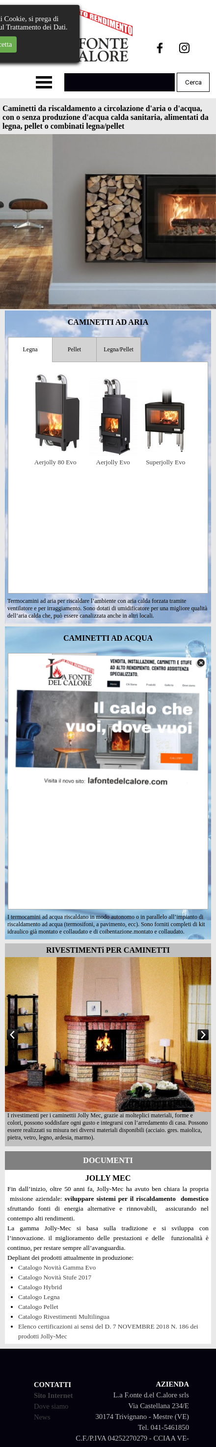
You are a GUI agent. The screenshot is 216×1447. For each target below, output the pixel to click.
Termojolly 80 (137, 781)
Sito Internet (53, 1395)
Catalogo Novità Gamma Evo (57, 1267)
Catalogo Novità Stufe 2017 (54, 1277)
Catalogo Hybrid (40, 1287)
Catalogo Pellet (38, 1306)
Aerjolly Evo (113, 462)
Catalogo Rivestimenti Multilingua (63, 1316)
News (42, 1417)
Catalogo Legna (39, 1297)
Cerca (193, 82)
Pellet (74, 349)
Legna (30, 349)
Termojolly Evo (81, 781)
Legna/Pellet (119, 349)
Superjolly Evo (165, 462)
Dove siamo (51, 1406)
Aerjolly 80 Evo (55, 462)
